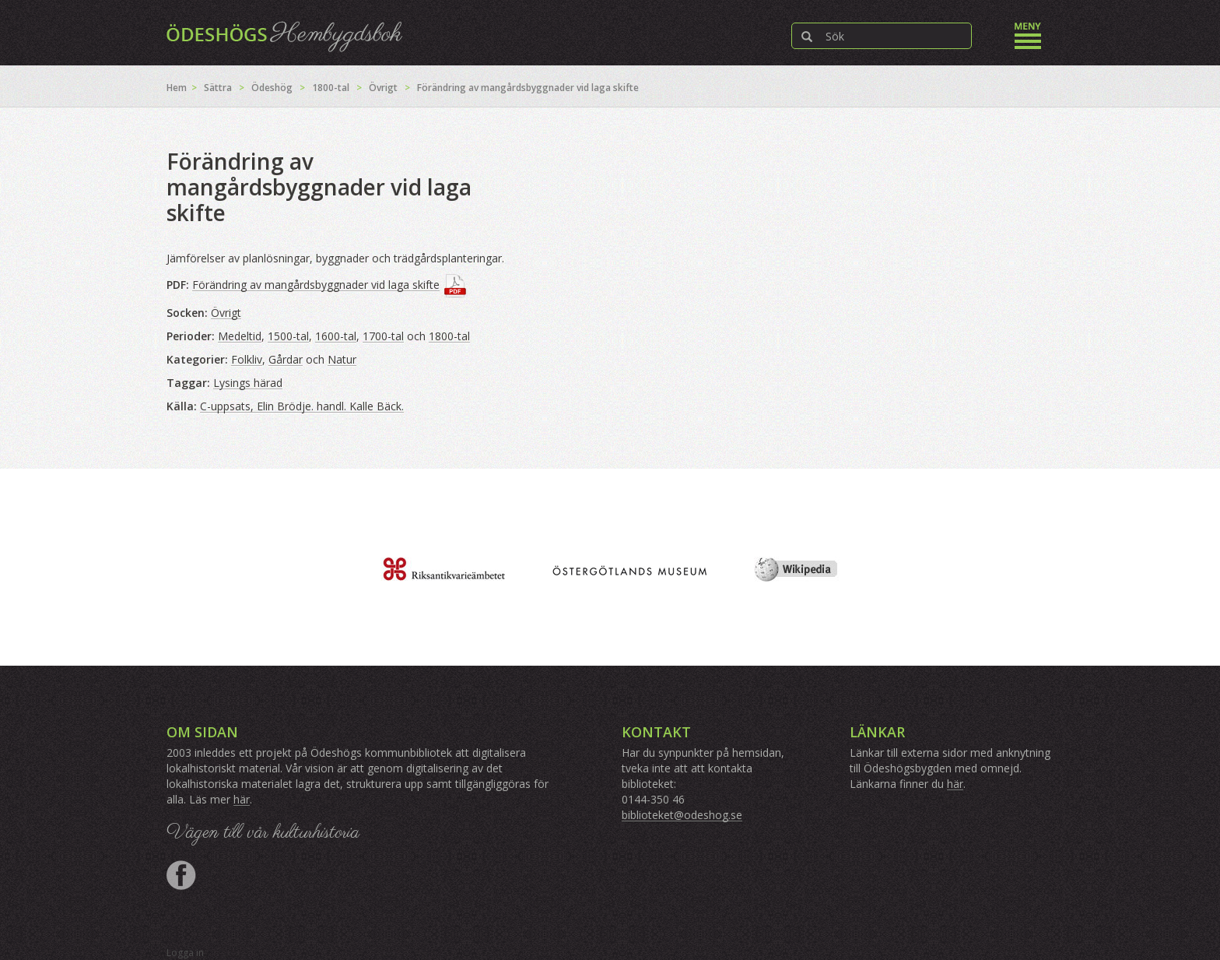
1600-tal (335, 336)
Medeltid (239, 336)
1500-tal (288, 336)
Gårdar (285, 359)
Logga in (185, 952)
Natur (342, 359)
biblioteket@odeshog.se (682, 814)
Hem (177, 87)
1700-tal (383, 336)
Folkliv (246, 359)
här (241, 799)
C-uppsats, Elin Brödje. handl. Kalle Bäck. (302, 406)
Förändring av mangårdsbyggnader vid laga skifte (316, 284)
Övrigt (383, 87)
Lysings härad (247, 382)
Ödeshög (272, 87)
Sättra (218, 87)
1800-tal (330, 87)
